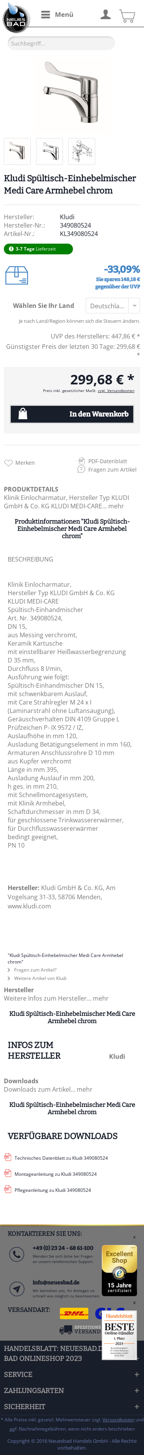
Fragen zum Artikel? (32, 970)
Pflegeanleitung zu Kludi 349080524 (53, 1190)
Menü (57, 13)
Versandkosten (118, 1419)
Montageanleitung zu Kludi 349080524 (56, 1174)
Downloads (21, 1081)
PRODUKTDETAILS (31, 489)
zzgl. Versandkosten (116, 390)
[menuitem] (56, 14)
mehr (115, 506)
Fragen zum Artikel (112, 469)
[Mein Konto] (105, 13)
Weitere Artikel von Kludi (37, 978)
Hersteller (19, 990)
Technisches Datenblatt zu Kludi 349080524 (61, 1158)
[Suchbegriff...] (61, 43)
